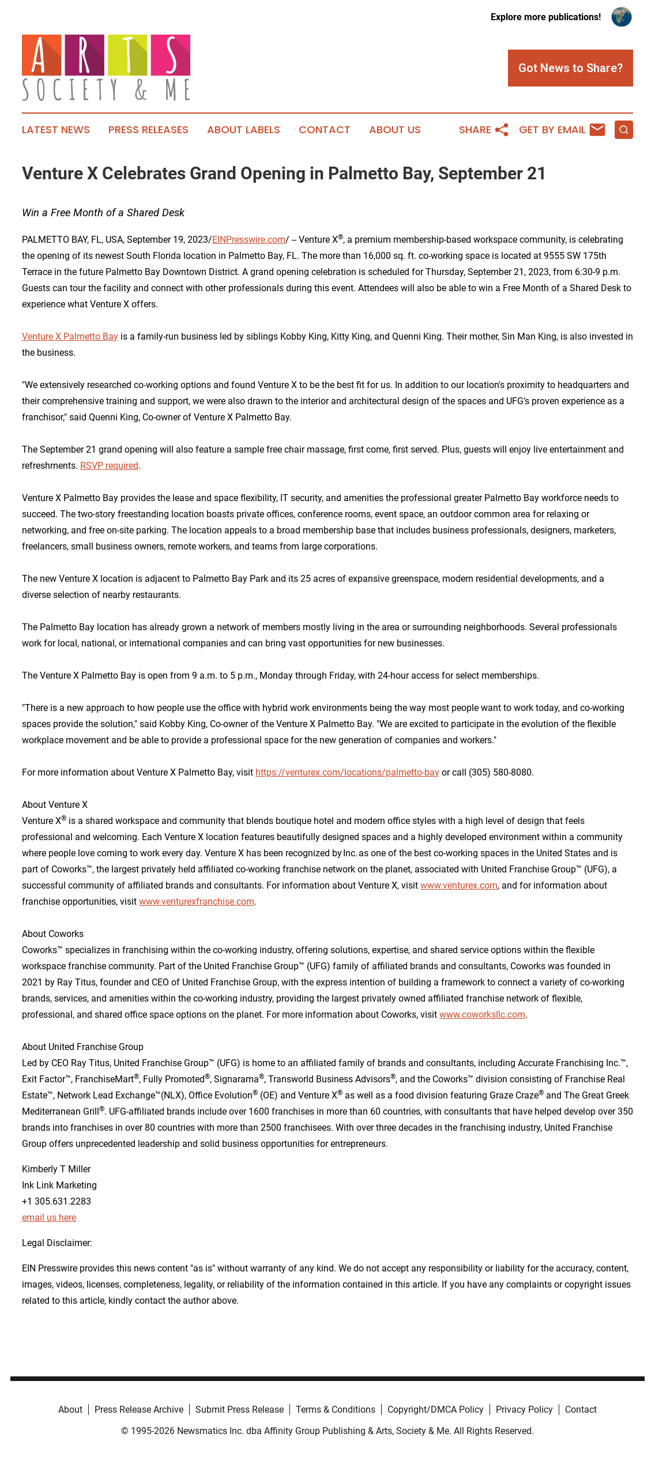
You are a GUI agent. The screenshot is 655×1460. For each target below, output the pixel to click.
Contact (325, 129)
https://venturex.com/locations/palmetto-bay (347, 772)
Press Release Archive (139, 1409)
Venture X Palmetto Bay (70, 336)
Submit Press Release (239, 1409)
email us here (49, 1217)
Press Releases (148, 129)
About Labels (243, 129)
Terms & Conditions (335, 1409)
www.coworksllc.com (482, 1014)
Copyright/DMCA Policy (435, 1409)
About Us (395, 129)
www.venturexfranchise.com (196, 901)
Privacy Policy (524, 1409)
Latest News (56, 129)
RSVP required (109, 465)
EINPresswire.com (248, 239)
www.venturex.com (459, 885)
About (70, 1409)
